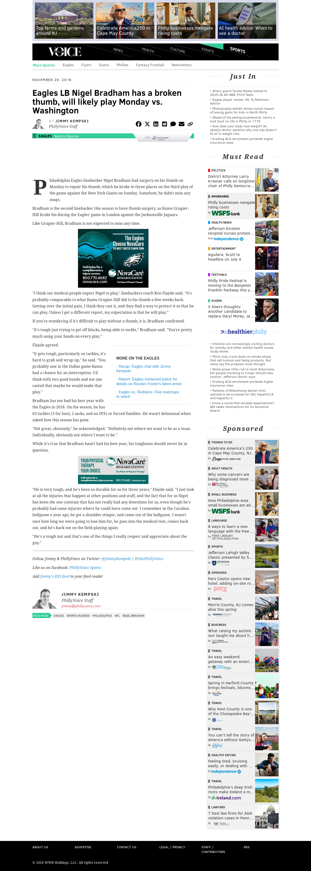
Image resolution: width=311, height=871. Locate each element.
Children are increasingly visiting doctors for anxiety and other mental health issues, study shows (242, 347)
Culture (178, 50)
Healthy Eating (223, 755)
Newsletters (182, 64)
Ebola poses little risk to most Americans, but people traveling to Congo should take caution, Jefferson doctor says (242, 373)
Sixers (104, 64)
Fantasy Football (150, 64)
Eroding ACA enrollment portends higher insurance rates (241, 140)
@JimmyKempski (116, 559)
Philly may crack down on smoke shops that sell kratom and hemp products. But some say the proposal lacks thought (240, 360)
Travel (216, 598)
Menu (40, 51)
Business (218, 625)
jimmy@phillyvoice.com (81, 605)
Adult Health (221, 468)
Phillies (122, 64)
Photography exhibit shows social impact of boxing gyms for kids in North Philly (242, 110)
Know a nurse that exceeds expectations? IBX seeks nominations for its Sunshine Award (242, 407)
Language (219, 520)
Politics (218, 170)
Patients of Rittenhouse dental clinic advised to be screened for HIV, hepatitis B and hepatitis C (241, 394)
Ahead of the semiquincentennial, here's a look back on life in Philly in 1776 (242, 119)
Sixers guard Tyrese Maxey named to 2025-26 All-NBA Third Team (238, 93)
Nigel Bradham (133, 615)
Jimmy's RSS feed (54, 576)
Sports (237, 50)
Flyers (86, 64)
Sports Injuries (66, 135)
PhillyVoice (65, 52)
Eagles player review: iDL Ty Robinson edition (239, 101)
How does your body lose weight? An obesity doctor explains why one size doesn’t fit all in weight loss (243, 130)
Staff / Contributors (213, 849)
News (118, 50)
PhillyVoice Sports (85, 567)
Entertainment (223, 248)
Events (208, 50)
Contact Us (126, 847)
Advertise (83, 847)
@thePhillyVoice (149, 559)
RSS (246, 847)
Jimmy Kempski (72, 120)
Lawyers (218, 807)
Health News (221, 222)
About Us (40, 847)
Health (148, 50)
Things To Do (221, 442)
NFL (117, 615)
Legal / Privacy (172, 847)
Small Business (224, 494)
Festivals (219, 274)
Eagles (68, 64)
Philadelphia (102, 615)
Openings (219, 572)
